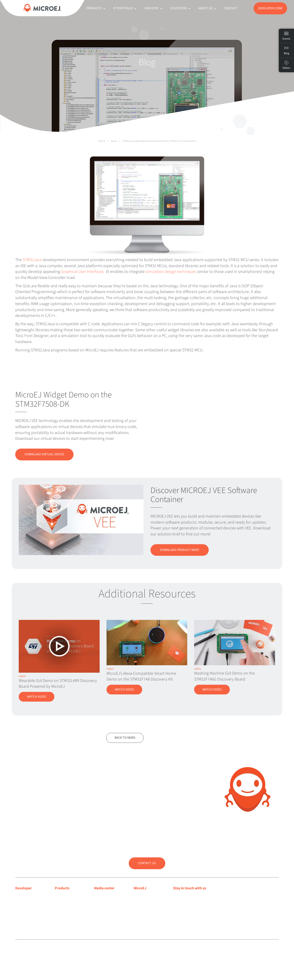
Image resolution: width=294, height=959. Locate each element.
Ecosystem (180, 8)
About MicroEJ (144, 896)
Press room (102, 908)
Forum (20, 908)
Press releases (104, 902)
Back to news (125, 737)
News (114, 141)
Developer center (28, 896)
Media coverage (106, 896)
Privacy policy (109, 950)
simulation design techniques (171, 272)
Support (21, 902)
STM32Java (32, 260)
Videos (286, 65)
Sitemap (124, 950)
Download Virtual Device (44, 454)
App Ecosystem (66, 908)
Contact (230, 8)
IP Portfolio (125, 8)
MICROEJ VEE (64, 896)
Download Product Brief (179, 550)
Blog (137, 902)
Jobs (137, 920)
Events (286, 36)
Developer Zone (270, 8)
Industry (153, 8)
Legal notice (93, 950)
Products (96, 8)
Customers (142, 908)
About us (207, 8)
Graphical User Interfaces (82, 272)
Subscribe (189, 906)
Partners (140, 914)
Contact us (147, 863)
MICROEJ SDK (65, 902)
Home (101, 141)
